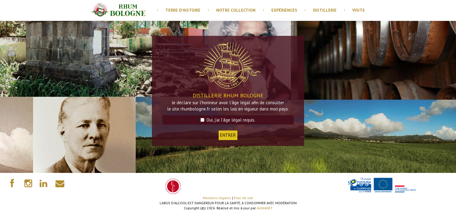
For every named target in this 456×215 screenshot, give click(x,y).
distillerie (325, 10)
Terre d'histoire (182, 10)
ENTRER (228, 135)
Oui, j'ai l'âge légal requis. (227, 120)
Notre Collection (236, 10)
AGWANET (265, 208)
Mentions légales (217, 198)
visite (358, 10)
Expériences (284, 10)
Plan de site (243, 198)
